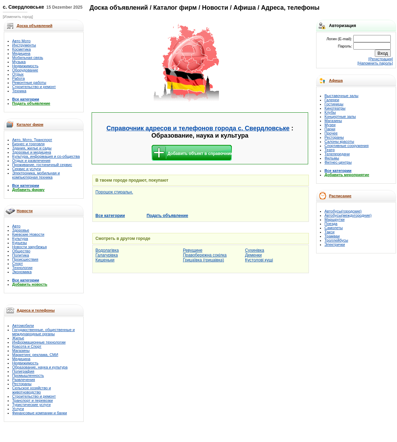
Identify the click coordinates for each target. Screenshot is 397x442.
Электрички (334, 244)
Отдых (18, 74)
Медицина (21, 53)
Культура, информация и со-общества (46, 156)
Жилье (18, 338)
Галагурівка (106, 255)
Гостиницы (333, 104)
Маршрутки (334, 219)
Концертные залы (340, 116)
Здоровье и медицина (31, 152)
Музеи (330, 125)
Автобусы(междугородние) (348, 215)
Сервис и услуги (26, 169)
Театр (329, 150)
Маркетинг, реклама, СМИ (35, 355)
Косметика (21, 49)
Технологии (22, 268)
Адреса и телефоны (36, 310)
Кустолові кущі (259, 260)
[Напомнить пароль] (375, 63)
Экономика (22, 272)
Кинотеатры (334, 108)
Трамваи (332, 236)
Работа (18, 78)
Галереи (331, 100)
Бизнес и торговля (28, 144)
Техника (19, 91)
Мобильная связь (27, 57)
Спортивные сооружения (346, 146)
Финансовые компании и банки (39, 413)
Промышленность (28, 375)
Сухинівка (254, 250)
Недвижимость (25, 66)
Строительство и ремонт (34, 87)
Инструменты (24, 45)
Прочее (331, 133)
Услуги (18, 409)
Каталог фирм (30, 124)
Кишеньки (105, 260)
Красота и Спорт (26, 346)
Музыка (19, 62)
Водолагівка (107, 250)
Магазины (20, 350)
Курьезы (19, 243)
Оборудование (25, 70)
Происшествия (25, 259)
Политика (20, 255)
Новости (25, 211)
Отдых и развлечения (31, 160)
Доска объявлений (119, 7)
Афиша (336, 80)
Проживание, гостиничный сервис (42, 165)
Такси (329, 232)
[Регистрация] (381, 59)
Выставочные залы (341, 96)
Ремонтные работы (29, 82)
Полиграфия (23, 371)
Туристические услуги (31, 404)
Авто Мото (21, 41)
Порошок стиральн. (114, 192)
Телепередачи (337, 154)
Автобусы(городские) (343, 211)
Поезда (330, 224)
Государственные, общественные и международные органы (43, 332)
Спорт (17, 263)
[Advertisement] (122, 63)
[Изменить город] (18, 17)
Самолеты (333, 228)
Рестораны (22, 384)
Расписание (340, 196)
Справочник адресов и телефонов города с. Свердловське (198, 128)
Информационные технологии (39, 342)
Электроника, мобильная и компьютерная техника (36, 175)
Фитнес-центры (338, 162)
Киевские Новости (28, 234)
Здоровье (20, 230)
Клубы (330, 112)
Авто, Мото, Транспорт (32, 140)
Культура (20, 238)
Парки (329, 129)
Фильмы (331, 158)
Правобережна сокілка (205, 255)
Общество (21, 251)
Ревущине (192, 250)
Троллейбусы (336, 240)
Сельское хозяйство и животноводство (31, 390)
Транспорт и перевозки (32, 400)
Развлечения (23, 380)
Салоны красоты (339, 141)
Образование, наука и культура (40, 367)
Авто (16, 226)
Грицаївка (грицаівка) (203, 260)
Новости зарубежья (29, 247)
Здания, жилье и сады (31, 148)
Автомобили (23, 325)
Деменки (253, 255)
